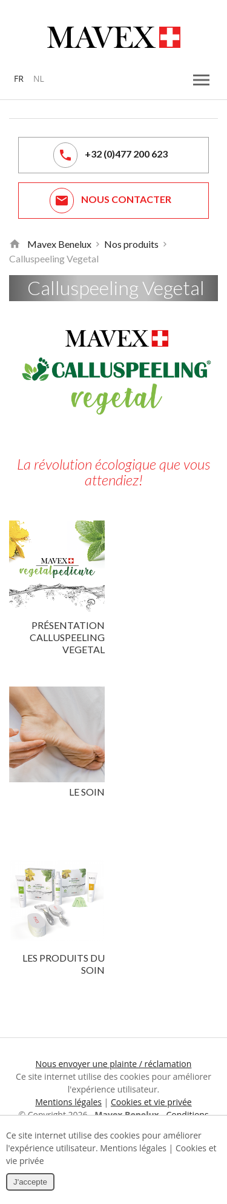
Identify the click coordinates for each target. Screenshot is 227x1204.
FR (19, 78)
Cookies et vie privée (151, 1102)
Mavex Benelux (59, 244)
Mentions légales (68, 1102)
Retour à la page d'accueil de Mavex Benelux (14, 244)
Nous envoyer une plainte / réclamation (114, 1063)
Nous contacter (110, 200)
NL (38, 78)
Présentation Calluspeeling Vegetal (67, 637)
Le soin (87, 791)
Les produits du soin (63, 964)
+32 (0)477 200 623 (110, 155)
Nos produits (131, 244)
